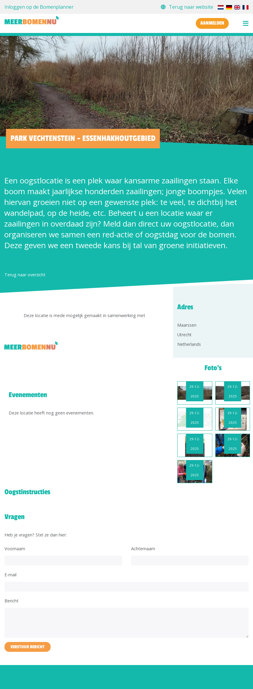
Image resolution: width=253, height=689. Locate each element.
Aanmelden (212, 23)
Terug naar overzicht (25, 275)
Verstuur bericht (27, 646)
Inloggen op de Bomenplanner (39, 7)
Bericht (11, 601)
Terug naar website (187, 7)
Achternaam (143, 548)
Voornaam (14, 548)
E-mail (10, 575)
